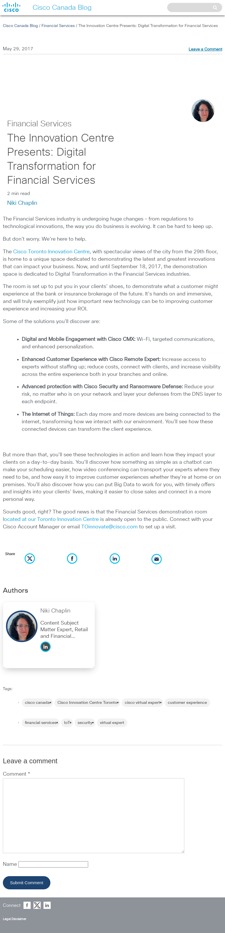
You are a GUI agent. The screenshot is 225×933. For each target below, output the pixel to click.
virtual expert (112, 723)
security (85, 723)
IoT (67, 723)
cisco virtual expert (142, 703)
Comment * (16, 774)
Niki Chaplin (22, 203)
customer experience (187, 703)
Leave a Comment (205, 49)
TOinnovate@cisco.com (109, 527)
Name (10, 864)
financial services (40, 723)
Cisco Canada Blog (20, 26)
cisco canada (37, 703)
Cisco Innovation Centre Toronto (87, 703)
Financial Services (58, 26)
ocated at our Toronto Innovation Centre (51, 519)
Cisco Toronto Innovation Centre (51, 251)
